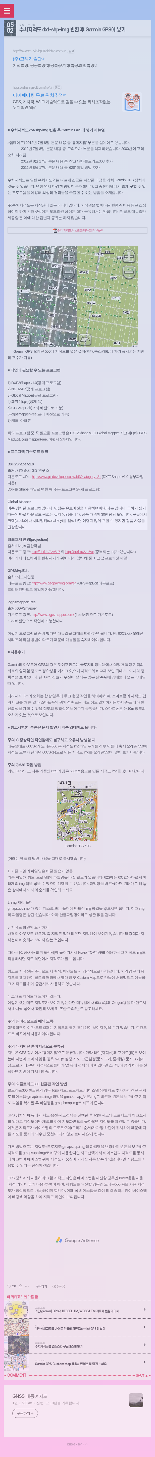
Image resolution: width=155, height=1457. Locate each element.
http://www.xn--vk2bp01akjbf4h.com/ (38, 51)
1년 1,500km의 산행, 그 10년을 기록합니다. (46, 1403)
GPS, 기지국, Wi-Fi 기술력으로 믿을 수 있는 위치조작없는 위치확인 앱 (62, 105)
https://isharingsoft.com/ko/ (31, 87)
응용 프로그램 (27, 24)
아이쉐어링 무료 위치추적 (38, 95)
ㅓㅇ (85, 1444)
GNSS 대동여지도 (29, 1396)
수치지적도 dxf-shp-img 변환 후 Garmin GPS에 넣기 (72, 30)
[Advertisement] (77, 1240)
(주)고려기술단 (27, 58)
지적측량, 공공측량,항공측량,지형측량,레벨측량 (53, 65)
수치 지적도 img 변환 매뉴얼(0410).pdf (78, 230)
